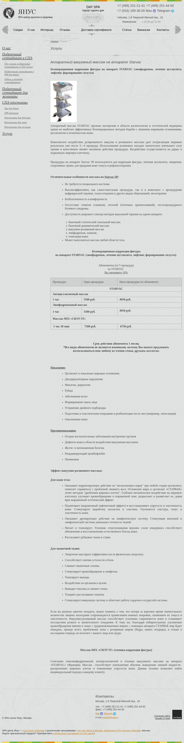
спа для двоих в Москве (90, 730)
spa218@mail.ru (110, 717)
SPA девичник (11, 113)
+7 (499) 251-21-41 (131, 6)
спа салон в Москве (33, 730)
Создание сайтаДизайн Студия (162, 717)
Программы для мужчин (17, 127)
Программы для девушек (17, 117)
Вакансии (143, 29)
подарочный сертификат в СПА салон (73, 733)
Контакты (163, 29)
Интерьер (47, 29)
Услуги (7, 133)
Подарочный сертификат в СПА (17, 56)
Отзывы (65, 29)
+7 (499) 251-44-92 (160, 6)
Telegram (165, 11)
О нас (31, 29)
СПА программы (15, 102)
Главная (54, 41)
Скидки (18, 29)
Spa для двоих (11, 108)
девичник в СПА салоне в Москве (122, 730)
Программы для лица (15, 122)
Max (99, 713)
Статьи (127, 29)
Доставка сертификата (96, 29)
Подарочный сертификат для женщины (15, 92)
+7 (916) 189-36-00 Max (136, 11)
